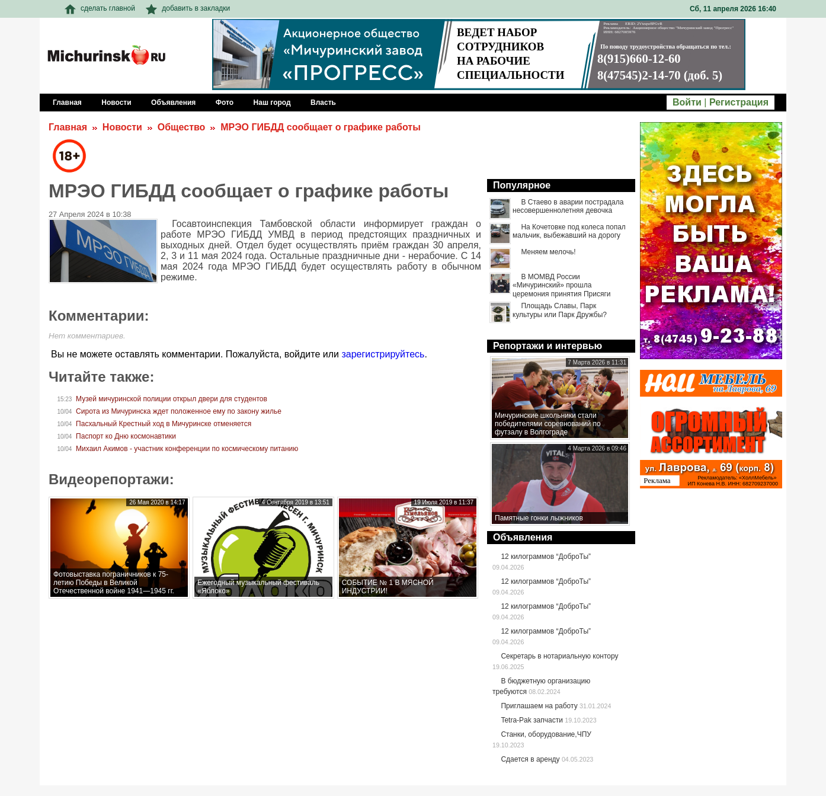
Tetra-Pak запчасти (531, 720)
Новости (122, 127)
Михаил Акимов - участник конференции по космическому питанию (187, 449)
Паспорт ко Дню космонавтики (126, 436)
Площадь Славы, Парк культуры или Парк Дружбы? (560, 310)
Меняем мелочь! (548, 252)
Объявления (522, 537)
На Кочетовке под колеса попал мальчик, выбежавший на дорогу (569, 231)
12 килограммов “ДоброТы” (546, 556)
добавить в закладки (188, 8)
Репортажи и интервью (547, 346)
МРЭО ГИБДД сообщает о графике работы (320, 127)
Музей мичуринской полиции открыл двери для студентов (171, 399)
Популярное (521, 185)
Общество (182, 127)
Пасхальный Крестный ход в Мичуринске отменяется (163, 424)
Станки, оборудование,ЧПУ (546, 734)
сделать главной (100, 8)
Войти (687, 102)
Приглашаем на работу (539, 706)
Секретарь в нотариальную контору (559, 656)
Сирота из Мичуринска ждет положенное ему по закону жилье (178, 411)
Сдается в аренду (530, 759)
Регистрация (739, 102)
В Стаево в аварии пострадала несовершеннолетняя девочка (568, 206)
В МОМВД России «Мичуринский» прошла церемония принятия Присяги (561, 285)
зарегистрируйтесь (382, 354)
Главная (68, 127)
